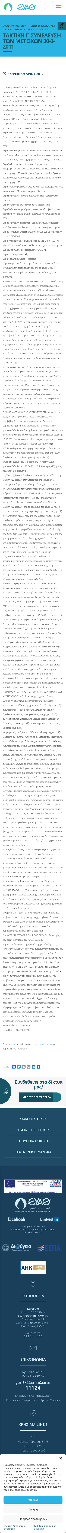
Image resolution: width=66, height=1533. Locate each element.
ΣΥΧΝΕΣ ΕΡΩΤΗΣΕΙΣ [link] (33, 1165)
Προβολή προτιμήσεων (33, 1519)
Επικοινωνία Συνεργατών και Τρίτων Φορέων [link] (33, 1400)
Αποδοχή (33, 1499)
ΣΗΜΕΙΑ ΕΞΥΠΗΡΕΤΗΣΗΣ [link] (33, 1176)
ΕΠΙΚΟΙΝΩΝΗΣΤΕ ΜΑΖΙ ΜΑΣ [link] (33, 1198)
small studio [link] (49, 1229)
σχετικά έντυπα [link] (45, 1044)
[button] (60, 1458)
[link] (20, 7)
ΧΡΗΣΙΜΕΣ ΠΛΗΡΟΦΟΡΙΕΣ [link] (33, 1187)
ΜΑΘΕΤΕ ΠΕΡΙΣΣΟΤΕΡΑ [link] (38, 1074)
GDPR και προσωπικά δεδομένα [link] (45, 1527)
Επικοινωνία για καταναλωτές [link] (33, 1395)
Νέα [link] (33, 1437)
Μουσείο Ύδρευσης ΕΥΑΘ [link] (33, 1441)
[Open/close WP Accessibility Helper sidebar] (62, 26)
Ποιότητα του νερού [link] (33, 1450)
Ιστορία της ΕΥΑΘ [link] (33, 1446)
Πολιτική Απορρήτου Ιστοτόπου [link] (14, 1527)
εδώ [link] (14, 1044)
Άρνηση (33, 1509)
